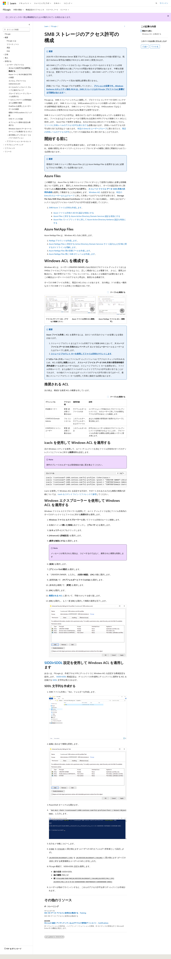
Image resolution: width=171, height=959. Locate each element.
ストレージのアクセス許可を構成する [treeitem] (19, 69)
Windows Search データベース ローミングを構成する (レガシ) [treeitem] (20, 130)
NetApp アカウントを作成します (63, 240)
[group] (85, 481)
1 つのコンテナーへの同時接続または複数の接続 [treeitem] (20, 101)
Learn (46, 26)
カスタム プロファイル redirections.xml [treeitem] (17, 82)
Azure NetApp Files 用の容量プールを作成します (69, 250)
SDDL (54, 680)
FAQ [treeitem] (8, 51)
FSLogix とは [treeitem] (11, 41)
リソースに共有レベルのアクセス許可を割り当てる (66, 125)
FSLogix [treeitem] (7, 34)
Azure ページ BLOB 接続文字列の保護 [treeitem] (20, 76)
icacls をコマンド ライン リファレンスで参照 (77, 494)
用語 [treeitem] (8, 47)
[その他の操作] (124, 26)
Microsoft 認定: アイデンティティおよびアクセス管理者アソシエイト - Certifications (76, 923)
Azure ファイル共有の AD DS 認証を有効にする (73, 213)
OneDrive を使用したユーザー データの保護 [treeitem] (20, 107)
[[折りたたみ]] (29, 24)
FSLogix (54, 26)
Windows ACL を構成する (151, 34)
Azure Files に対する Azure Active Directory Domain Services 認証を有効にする (86, 216)
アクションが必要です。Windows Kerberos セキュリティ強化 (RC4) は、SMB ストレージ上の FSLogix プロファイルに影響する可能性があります (85, 89)
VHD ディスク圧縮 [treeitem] (16, 119)
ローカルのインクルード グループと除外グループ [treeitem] (20, 88)
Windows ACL (95, 192)
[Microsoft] (4, 3)
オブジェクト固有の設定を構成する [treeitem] (19, 123)
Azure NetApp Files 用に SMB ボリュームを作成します (72, 254)
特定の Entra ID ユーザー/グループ (92, 128)
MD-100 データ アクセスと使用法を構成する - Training (65, 913)
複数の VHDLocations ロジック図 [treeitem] (20, 114)
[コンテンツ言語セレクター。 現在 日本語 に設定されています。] (8, 955)
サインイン (164, 3)
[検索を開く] (156, 3)
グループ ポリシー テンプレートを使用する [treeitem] (20, 95)
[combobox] (16, 29)
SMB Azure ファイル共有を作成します (65, 207)
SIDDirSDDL (53, 662)
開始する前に (147, 31)
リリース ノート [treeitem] (13, 44)
